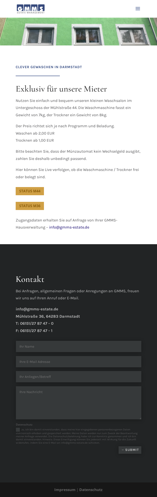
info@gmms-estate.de (69, 227)
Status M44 (29, 191)
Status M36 (29, 205)
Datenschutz (90, 489)
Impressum (65, 489)
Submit (132, 450)
